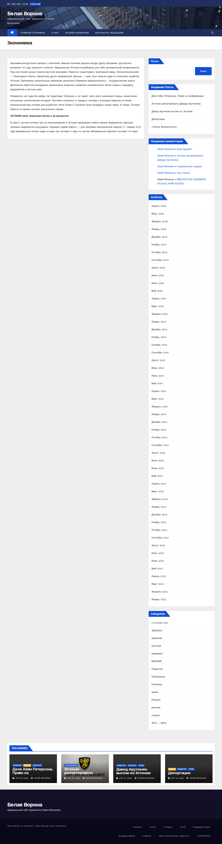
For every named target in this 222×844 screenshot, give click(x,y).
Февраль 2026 (160, 221)
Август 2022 (158, 545)
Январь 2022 (159, 599)
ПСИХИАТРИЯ (203, 836)
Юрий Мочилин (165, 149)
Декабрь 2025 (159, 236)
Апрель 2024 (159, 391)
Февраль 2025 (160, 314)
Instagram (168, 827)
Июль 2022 (158, 553)
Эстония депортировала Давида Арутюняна (176, 103)
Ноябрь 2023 (159, 429)
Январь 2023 (159, 506)
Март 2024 (158, 398)
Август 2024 (158, 360)
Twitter (153, 827)
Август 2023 (158, 452)
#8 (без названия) (77, 32)
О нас (55, 32)
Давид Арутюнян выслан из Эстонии (172, 111)
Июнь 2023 (158, 468)
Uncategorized (160, 622)
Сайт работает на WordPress (20, 826)
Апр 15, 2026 (73, 778)
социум (156, 715)
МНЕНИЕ (157, 661)
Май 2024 (157, 383)
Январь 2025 (159, 321)
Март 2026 (158, 213)
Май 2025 (157, 290)
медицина (157, 653)
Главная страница (32, 32)
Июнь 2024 (158, 375)
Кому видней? (184, 149)
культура (156, 645)
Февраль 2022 (160, 591)
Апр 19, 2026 (21, 778)
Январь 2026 (159, 229)
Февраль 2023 (160, 499)
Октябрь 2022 (159, 530)
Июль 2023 (158, 460)
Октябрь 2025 (159, 252)
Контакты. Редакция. (109, 32)
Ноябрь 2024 (159, 337)
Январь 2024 (159, 414)
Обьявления (158, 676)
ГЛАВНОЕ (146, 836)
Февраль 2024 (160, 406)
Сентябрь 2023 (160, 445)
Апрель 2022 (159, 576)
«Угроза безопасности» (164, 126)
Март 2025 (158, 306)
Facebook (137, 827)
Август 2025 (158, 267)
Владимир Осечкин (201, 827)
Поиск (155, 61)
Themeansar (60, 826)
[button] (212, 32)
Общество (157, 669)
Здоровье (157, 630)
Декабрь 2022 (159, 514)
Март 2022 (158, 584)
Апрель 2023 (159, 483)
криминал (157, 638)
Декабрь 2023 (159, 422)
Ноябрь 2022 (159, 522)
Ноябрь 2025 (159, 244)
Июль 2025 (158, 275)
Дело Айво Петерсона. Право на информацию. (178, 96)
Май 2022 (157, 568)
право (155, 692)
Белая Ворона (24, 13)
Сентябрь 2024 (160, 352)
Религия (156, 699)
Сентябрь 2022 (160, 537)
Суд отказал (183, 172)
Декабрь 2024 (159, 329)
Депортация (158, 119)
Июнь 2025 (158, 283)
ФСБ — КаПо (159, 723)
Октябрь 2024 (159, 344)
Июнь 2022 (158, 560)
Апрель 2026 (159, 206)
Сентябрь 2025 (160, 260)
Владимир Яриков (127, 836)
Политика (157, 684)
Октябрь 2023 (159, 437)
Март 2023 (158, 491)
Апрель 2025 (159, 298)
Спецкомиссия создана (189, 166)
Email (183, 827)
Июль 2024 (158, 368)
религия (156, 707)
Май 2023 (157, 476)
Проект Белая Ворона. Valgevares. (174, 836)
